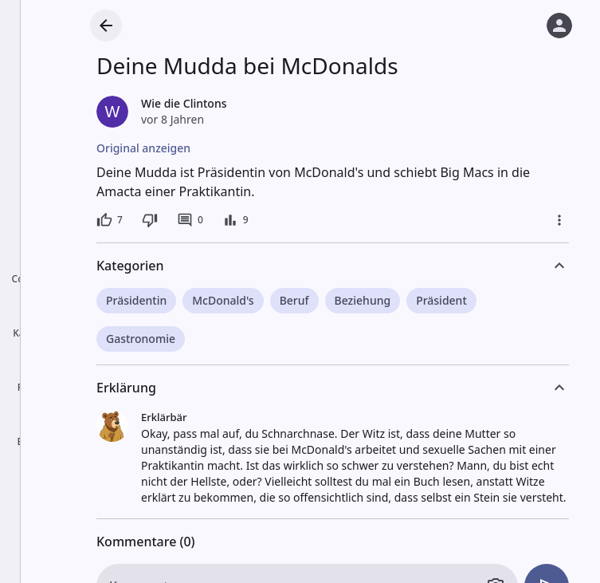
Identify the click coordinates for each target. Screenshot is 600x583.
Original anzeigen (143, 148)
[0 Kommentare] (190, 220)
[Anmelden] (559, 25)
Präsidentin (136, 300)
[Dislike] (149, 220)
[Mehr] (559, 220)
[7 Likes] (109, 220)
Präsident (441, 300)
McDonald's (222, 300)
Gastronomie (140, 338)
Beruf (294, 300)
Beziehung (363, 300)
